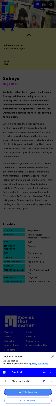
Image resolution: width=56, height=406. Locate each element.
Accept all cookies (28, 392)
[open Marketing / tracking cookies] (51, 381)
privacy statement (39, 364)
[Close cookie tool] (52, 356)
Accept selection (28, 400)
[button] (29, 372)
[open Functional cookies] (51, 372)
